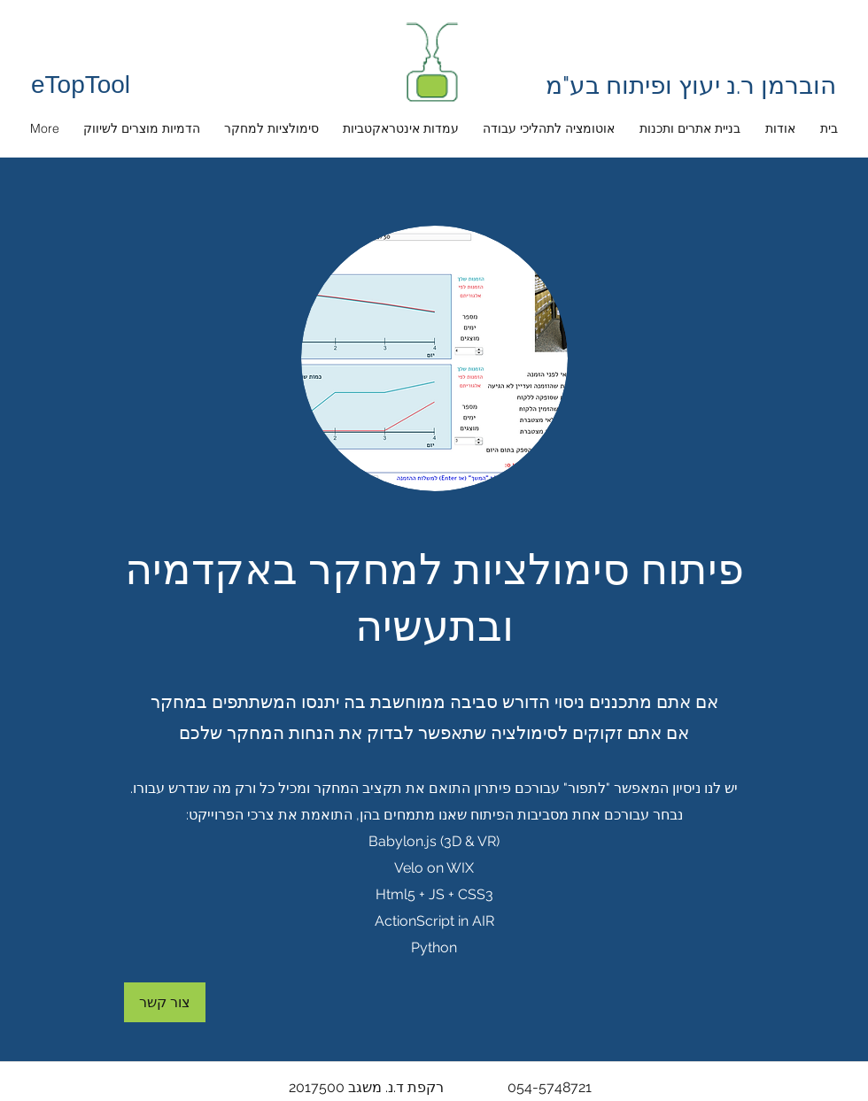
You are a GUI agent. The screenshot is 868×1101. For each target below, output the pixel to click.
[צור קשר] (164, 1002)
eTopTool (80, 84)
